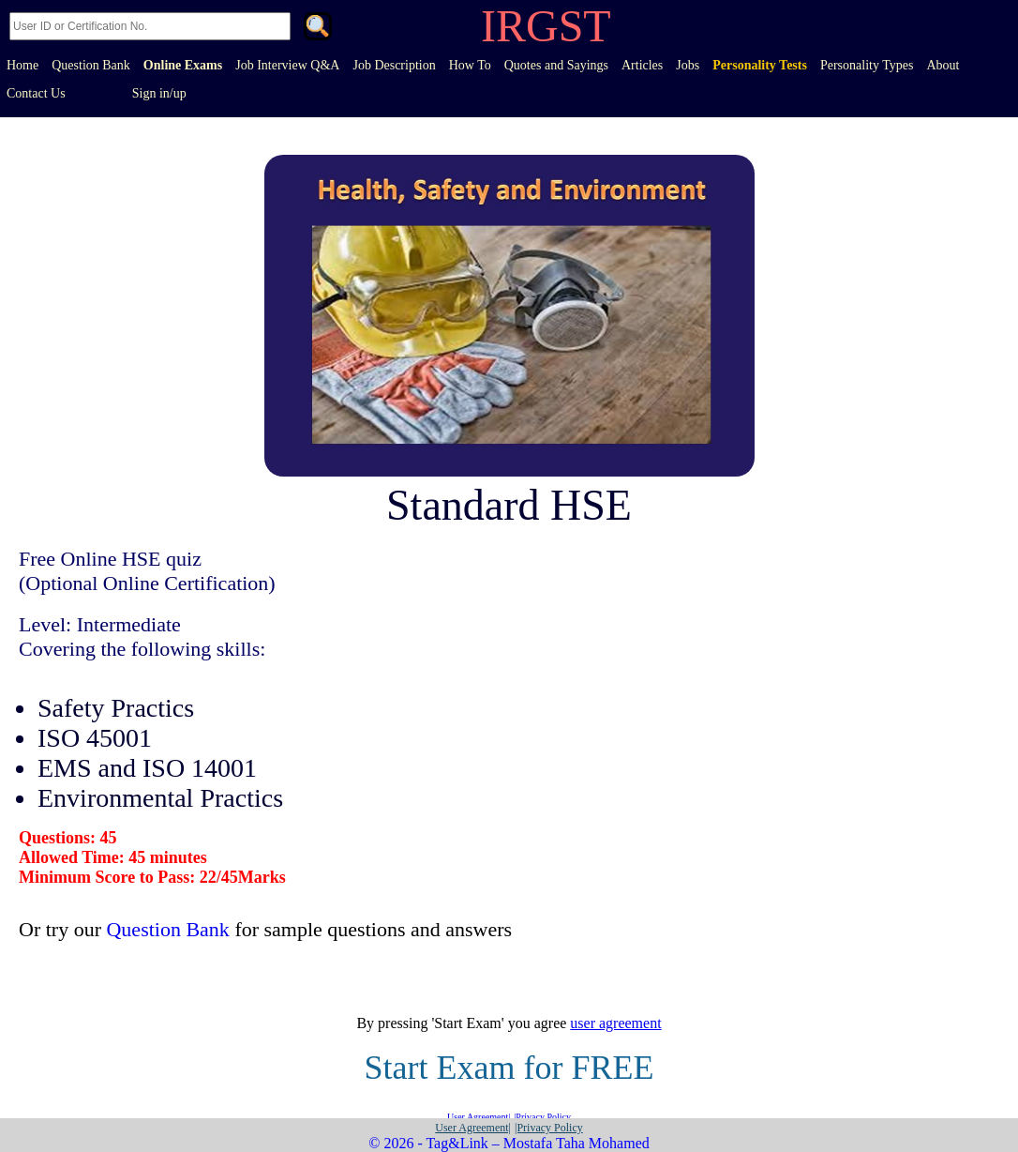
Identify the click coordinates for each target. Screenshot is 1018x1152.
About (942, 65)
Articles (642, 65)
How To (470, 65)
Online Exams (182, 65)
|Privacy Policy (542, 1117)
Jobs (687, 65)
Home (22, 65)
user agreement (615, 1023)
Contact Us (36, 93)
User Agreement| (478, 1117)
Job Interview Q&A (287, 65)
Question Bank (91, 65)
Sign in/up (159, 93)
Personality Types (866, 65)
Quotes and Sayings (556, 65)
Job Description (393, 65)
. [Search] (318, 28)
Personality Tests (759, 65)
